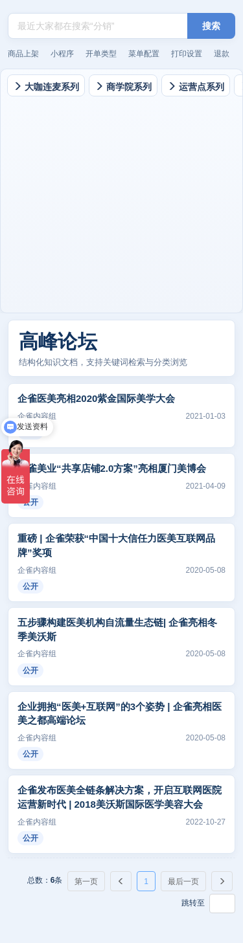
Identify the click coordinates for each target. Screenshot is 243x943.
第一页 (86, 881)
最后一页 (183, 881)
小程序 (62, 53)
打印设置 (186, 53)
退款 (221, 53)
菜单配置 (143, 53)
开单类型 (101, 53)
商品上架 (23, 53)
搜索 (211, 26)
